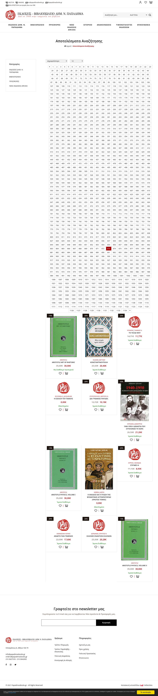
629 (51, 201)
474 (91, 166)
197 (51, 108)
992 (68, 278)
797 (85, 235)
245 (120, 115)
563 (85, 185)
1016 (120, 282)
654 (91, 204)
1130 (98, 313)
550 (114, 181)
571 (131, 185)
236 (68, 115)
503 (51, 173)
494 (103, 170)
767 (120, 228)
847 (63, 247)
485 (51, 170)
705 (74, 216)
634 (80, 201)
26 (62, 73)
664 (148, 204)
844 (148, 243)
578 (68, 189)
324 (57, 135)
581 (85, 189)
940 (80, 266)
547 (97, 181)
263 (120, 119)
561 (74, 185)
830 (68, 243)
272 (68, 123)
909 (108, 259)
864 (57, 251)
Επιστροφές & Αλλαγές (63, 665)
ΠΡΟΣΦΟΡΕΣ (53, 25)
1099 (73, 305)
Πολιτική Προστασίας (87, 658)
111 (74, 88)
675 (108, 208)
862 (148, 247)
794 (68, 235)
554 (137, 181)
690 (91, 212)
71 (76, 81)
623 (120, 197)
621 (108, 197)
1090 (113, 301)
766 (114, 228)
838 (114, 243)
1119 (107, 309)
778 (80, 231)
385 (97, 146)
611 (51, 197)
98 (104, 84)
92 (75, 84)
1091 (120, 301)
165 (74, 100)
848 (68, 247)
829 (63, 243)
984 (125, 274)
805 (131, 235)
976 (80, 274)
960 (91, 270)
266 (137, 119)
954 (57, 270)
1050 (146, 290)
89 (61, 84)
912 (125, 259)
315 (108, 131)
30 (81, 73)
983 (120, 274)
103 (131, 84)
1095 (146, 301)
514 (114, 173)
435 (74, 158)
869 (85, 251)
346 (80, 139)
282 (125, 123)
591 (143, 189)
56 (105, 77)
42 (138, 73)
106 (148, 84)
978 (91, 274)
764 (103, 228)
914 (137, 259)
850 (80, 247)
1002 (128, 278)
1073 (100, 297)
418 (80, 154)
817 (97, 239)
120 (125, 88)
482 (137, 166)
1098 (67, 305)
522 (57, 177)
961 (97, 270)
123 (143, 88)
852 (91, 247)
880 (148, 251)
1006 (53, 282)
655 (97, 204)
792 (57, 235)
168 (91, 100)
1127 (78, 313)
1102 (93, 305)
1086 (87, 301)
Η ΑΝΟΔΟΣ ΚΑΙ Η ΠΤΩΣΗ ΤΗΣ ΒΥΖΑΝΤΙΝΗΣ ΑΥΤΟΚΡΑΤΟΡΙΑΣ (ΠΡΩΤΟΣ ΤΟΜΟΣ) (99, 501)
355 (131, 139)
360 (57, 142)
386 (103, 146)
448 (148, 158)
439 (97, 158)
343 (63, 139)
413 (51, 154)
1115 (80, 309)
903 (74, 259)
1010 (80, 282)
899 (51, 259)
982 (114, 274)
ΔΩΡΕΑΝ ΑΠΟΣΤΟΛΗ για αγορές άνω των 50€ (28, 5)
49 (71, 77)
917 (51, 262)
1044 (107, 290)
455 (85, 162)
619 (97, 197)
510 (91, 173)
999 (108, 278)
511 (97, 173)
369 (108, 142)
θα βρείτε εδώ (106, 693)
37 (114, 73)
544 (80, 181)
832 (80, 243)
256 (80, 119)
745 (97, 224)
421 (97, 154)
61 (129, 77)
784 (114, 231)
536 (137, 177)
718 (148, 216)
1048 (133, 290)
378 (57, 146)
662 (137, 204)
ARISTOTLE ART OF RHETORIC (63, 365)
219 (74, 112)
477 (108, 166)
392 (137, 146)
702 (57, 216)
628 (148, 197)
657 (108, 204)
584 (103, 189)
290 (68, 127)
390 (125, 146)
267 (143, 119)
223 (97, 112)
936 (57, 266)
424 (114, 154)
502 (148, 170)
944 (103, 266)
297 (108, 127)
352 (114, 139)
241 (97, 115)
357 (143, 139)
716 (137, 216)
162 (57, 100)
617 (85, 197)
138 (125, 92)
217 (63, 112)
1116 (87, 309)
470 (68, 166)
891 (108, 255)
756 (57, 228)
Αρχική (67, 48)
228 (125, 112)
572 (137, 185)
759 (74, 228)
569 (120, 185)
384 (91, 146)
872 (103, 251)
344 (68, 139)
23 (150, 69)
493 (97, 170)
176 (137, 100)
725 (85, 220)
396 (57, 150)
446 (137, 158)
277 (97, 123)
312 (91, 131)
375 (143, 142)
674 (103, 208)
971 (51, 274)
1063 (133, 293)
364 (80, 142)
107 (51, 88)
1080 (146, 297)
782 (103, 231)
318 (125, 131)
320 (137, 131)
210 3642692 (29, 2)
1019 (140, 282)
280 (114, 123)
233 (51, 115)
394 (148, 146)
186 (91, 104)
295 (97, 127)
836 (103, 243)
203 (85, 108)
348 (91, 139)
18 (126, 69)
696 (125, 212)
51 (81, 77)
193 (131, 104)
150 (91, 96)
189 (108, 104)
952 (148, 266)
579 (74, 189)
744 (91, 224)
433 (63, 158)
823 (131, 239)
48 (67, 77)
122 (137, 88)
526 (80, 177)
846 (57, 247)
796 (80, 235)
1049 (140, 290)
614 (68, 197)
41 (133, 73)
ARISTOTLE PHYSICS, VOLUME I (63, 498)
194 (137, 104)
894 (125, 255)
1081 (53, 301)
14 (107, 69)
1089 (107, 301)
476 (103, 166)
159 (143, 96)
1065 (146, 293)
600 (91, 193)
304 (148, 127)
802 (114, 235)
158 (137, 96)
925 (97, 262)
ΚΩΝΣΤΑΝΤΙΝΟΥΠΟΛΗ (99, 365)
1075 (113, 297)
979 (97, 274)
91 (70, 84)
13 (102, 69)
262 (114, 119)
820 (114, 239)
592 (148, 189)
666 (57, 208)
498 (125, 170)
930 (125, 262)
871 (97, 251)
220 (80, 112)
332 (103, 135)
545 (85, 181)
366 (91, 142)
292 (80, 127)
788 (137, 231)
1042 (93, 290)
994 (80, 278)
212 (137, 108)
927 (108, 262)
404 (103, 150)
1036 (53, 290)
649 (63, 204)
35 (105, 73)
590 (137, 189)
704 (68, 216)
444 (125, 158)
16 (117, 69)
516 (125, 173)
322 (148, 131)
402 (91, 150)
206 (103, 108)
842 (137, 243)
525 (74, 177)
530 (103, 177)
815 (85, 239)
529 (97, 177)
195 (143, 104)
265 (131, 119)
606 (125, 193)
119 (120, 88)
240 (91, 115)
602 (103, 193)
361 (63, 142)
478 (114, 166)
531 (108, 177)
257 (85, 119)
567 (108, 185)
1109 (140, 305)
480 (125, 166)
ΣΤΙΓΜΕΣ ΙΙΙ (135, 468)
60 (124, 77)
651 (74, 204)
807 (143, 235)
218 (68, 112)
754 (148, 224)
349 (97, 139)
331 (97, 135)
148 (80, 96)
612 (57, 197)
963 (108, 270)
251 (51, 119)
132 (91, 92)
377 (51, 146)
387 (108, 146)
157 (131, 96)
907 (97, 259)
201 (74, 108)
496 (114, 170)
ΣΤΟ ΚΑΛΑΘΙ (66, 376)
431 (51, 158)
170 (103, 100)
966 (125, 270)
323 (51, 135)
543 (74, 181)
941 (85, 266)
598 (80, 193)
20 (136, 69)
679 (131, 208)
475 (97, 166)
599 (85, 193)
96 (94, 84)
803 (120, 235)
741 (74, 224)
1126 (72, 313)
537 (143, 177)
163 (63, 100)
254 (68, 119)
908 (103, 259)
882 (57, 255)
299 (120, 127)
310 (80, 131)
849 (74, 247)
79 (114, 81)
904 (80, 259)
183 (74, 104)
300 (125, 127)
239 (85, 115)
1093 (133, 301)
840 (125, 243)
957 (74, 270)
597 (74, 193)
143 (51, 96)
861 (143, 247)
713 (120, 216)
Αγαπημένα (145, 2)
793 (63, 235)
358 (148, 139)
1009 (73, 282)
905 (85, 259)
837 (108, 243)
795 (74, 235)
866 (68, 251)
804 (125, 235)
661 (131, 204)
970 (148, 270)
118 (114, 88)
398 (68, 150)
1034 (140, 286)
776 (68, 231)
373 (131, 142)
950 (137, 266)
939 (74, 266)
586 (114, 189)
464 (137, 162)
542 (68, 181)
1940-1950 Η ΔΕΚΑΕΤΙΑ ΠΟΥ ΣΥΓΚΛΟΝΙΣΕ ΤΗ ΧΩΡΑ (134, 430)
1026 (87, 286)
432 (57, 158)
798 (91, 235)
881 (51, 255)
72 (81, 81)
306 (57, 131)
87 (51, 84)
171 (108, 100)
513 (108, 173)
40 (129, 73)
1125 (146, 309)
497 (120, 170)
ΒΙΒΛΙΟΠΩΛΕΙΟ (34, 25)
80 (119, 81)
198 (57, 108)
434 (68, 158)
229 (131, 112)
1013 (100, 282)
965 (120, 270)
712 (114, 216)
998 (103, 278)
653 (85, 204)
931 (131, 262)
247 (131, 115)
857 (120, 247)
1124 (140, 309)
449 (51, 162)
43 (143, 73)
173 (120, 100)
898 (148, 255)
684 (57, 212)
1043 (100, 290)
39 (124, 73)
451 (63, 162)
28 (71, 73)
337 (131, 135)
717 (143, 216)
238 (80, 115)
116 (103, 88)
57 (110, 77)
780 (91, 231)
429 (143, 154)
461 (120, 162)
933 (143, 262)
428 (137, 154)
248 (137, 115)
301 (131, 127)
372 (125, 142)
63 (138, 77)
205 (97, 108)
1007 (60, 282)
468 (57, 166)
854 (103, 247)
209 (120, 108)
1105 (113, 305)
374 (137, 142)
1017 (127, 282)
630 (57, 201)
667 (63, 208)
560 (68, 185)
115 (97, 88)
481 (131, 166)
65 (148, 77)
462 (125, 162)
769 (131, 228)
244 (114, 115)
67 (57, 81)
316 (114, 131)
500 (137, 170)
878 (137, 251)
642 (125, 201)
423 (108, 154)
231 (143, 112)
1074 (107, 297)
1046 (120, 290)
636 (91, 201)
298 (114, 127)
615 (74, 197)
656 (103, 204)
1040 (80, 290)
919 (63, 262)
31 (86, 73)
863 (51, 251)
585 (108, 189)
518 (137, 173)
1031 (120, 286)
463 (131, 162)
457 (97, 162)
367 (97, 142)
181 (63, 104)
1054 (73, 293)
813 (74, 239)
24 (52, 73)
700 (148, 212)
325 (63, 135)
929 (120, 262)
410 (137, 150)
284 (137, 123)
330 (91, 135)
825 (143, 239)
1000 (115, 278)
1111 (53, 309)
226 (114, 112)
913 (131, 259)
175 (131, 100)
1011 (87, 282)
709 (97, 216)
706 (80, 216)
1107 (127, 305)
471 (74, 166)
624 (125, 197)
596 (68, 193)
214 (148, 108)
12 (98, 69)
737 (51, 224)
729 (108, 220)
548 (103, 181)
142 (148, 92)
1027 (93, 286)
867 (74, 251)
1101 (87, 305)
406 (114, 150)
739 (63, 224)
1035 (146, 286)
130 (80, 92)
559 (63, 185)
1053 (67, 293)
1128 (85, 313)
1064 (140, 293)
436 (80, 158)
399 (74, 150)
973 (63, 274)
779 (85, 231)
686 (68, 212)
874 (114, 251)
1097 (60, 305)
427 (131, 154)
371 (120, 142)
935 (51, 266)
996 (91, 278)
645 (143, 201)
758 (68, 228)
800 (103, 235)
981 (108, 274)
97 (99, 84)
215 (51, 112)
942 (91, 266)
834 (91, 243)
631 (63, 201)
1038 (67, 290)
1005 (148, 278)
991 (63, 278)
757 (63, 228)
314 (103, 131)
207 (108, 108)
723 (74, 220)
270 (57, 123)
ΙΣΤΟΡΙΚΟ (83, 25)
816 (91, 239)
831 (74, 243)
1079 (140, 297)
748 (114, 224)
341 (51, 139)
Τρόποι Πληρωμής (62, 650)
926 (103, 262)
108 (57, 88)
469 (63, 166)
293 (85, 127)
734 (137, 220)
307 (63, 131)
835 (97, 243)
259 (97, 119)
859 (131, 247)
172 (114, 100)
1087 (93, 301)
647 (51, 204)
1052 (60, 293)
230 (137, 112)
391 (131, 146)
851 (85, 247)
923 (85, 262)
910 (114, 259)
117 (108, 88)
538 (148, 177)
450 (57, 162)
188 (103, 104)
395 (51, 150)
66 (52, 81)
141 (143, 92)
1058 (100, 293)
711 (108, 216)
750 (125, 224)
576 (57, 189)
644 (137, 201)
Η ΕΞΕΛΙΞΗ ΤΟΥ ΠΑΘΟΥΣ (63, 401)
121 (131, 88)
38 (119, 73)
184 (80, 104)
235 (63, 115)
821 (120, 239)
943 (97, 266)
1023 (67, 286)
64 (143, 77)
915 (143, 259)
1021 (53, 286)
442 (114, 158)
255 (74, 119)
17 (121, 69)
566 (103, 185)
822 (125, 239)
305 (51, 131)
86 (148, 81)
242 (103, 115)
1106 (120, 305)
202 (80, 108)
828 (57, 243)
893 (120, 255)
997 (97, 278)
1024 (73, 286)
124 (148, 88)
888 (91, 255)
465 (143, 162)
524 (68, 177)
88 (56, 84)
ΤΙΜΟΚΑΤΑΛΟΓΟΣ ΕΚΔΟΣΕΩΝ (122, 27)
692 (103, 212)
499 (131, 170)
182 (68, 104)
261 (108, 119)
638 (103, 201)
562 (80, 185)
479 (120, 166)
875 (120, 251)
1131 (105, 313)
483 (143, 166)
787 (131, 231)
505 (63, 173)
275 (85, 123)
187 (97, 104)
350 (103, 139)
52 (86, 77)
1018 (133, 282)
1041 (87, 290)
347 (85, 139)
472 (80, 166)
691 (97, 212)
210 (125, 108)
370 (114, 142)
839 (120, 243)
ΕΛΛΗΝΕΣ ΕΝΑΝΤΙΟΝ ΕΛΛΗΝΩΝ (99, 542)
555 (143, 181)
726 (91, 220)
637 (97, 201)
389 (120, 146)
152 (103, 96)
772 (148, 228)
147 (74, 96)
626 (137, 197)
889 (97, 255)
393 (143, 146)
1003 (135, 278)
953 (51, 270)
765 (108, 228)
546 (91, 181)
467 (51, 166)
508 (80, 173)
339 (143, 135)
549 (108, 181)
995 (85, 278)
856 (114, 247)
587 (120, 189)
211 (131, 108)
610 (148, 193)
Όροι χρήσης (84, 654)
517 (131, 173)
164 (68, 100)
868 (80, 251)
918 (57, 262)
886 (80, 255)
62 (133, 77)
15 (112, 69)
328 (80, 135)
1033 (133, 286)
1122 (127, 309)
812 (68, 239)
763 (97, 228)
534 (125, 177)
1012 (93, 282)
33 (95, 73)
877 (131, 251)
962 (103, 270)
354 (125, 139)
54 (95, 77)
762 (91, 228)
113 (85, 88)
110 (68, 88)
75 (95, 81)
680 (137, 208)
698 (137, 212)
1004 (141, 278)
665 (51, 208)
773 (51, 231)
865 (63, 251)
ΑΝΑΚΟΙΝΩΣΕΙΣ (100, 25)
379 (63, 146)
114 (91, 88)
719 (51, 220)
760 (80, 228)
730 (114, 220)
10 (88, 69)
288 (57, 127)
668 (68, 208)
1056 (87, 293)
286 (148, 123)
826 (148, 239)
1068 (67, 297)
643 (131, 201)
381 (74, 146)
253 (63, 119)
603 (108, 193)
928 (114, 262)
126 (57, 92)
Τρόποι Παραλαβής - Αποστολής (62, 655)
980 (103, 274)
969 (143, 270)
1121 (120, 309)
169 (97, 100)
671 (85, 208)
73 (86, 81)
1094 (140, 301)
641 (120, 201)
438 (91, 158)
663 (143, 204)
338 (137, 135)
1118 (100, 309)
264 (125, 119)
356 (137, 139)
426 (125, 154)
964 (114, 270)
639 (108, 201)
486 (57, 170)
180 (57, 104)
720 (57, 220)
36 (110, 73)
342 (57, 139)
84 (138, 81)
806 (137, 235)
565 (97, 185)
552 (125, 181)
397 (63, 150)
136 (114, 92)
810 (57, 239)
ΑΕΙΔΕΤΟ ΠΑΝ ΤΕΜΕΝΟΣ (63, 540)
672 (91, 208)
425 (120, 154)
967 (131, 270)
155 (120, 96)
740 (68, 224)
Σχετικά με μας (84, 650)
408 (125, 150)
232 (148, 112)
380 (68, 146)
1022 (60, 286)
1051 (53, 293)
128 (68, 92)
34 (100, 73)
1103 (100, 305)
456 (91, 162)
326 (68, 135)
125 (51, 92)
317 (120, 131)
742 (80, 224)
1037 (60, 290)
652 (80, 204)
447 (143, 158)
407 (120, 150)
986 (137, 274)
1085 (80, 301)
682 (148, 208)
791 (51, 235)
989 (51, 278)
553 (131, 181)
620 (103, 197)
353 (120, 139)
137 (120, 92)
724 (80, 220)
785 (120, 231)
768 (125, 228)
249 (143, 115)
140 (137, 92)
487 (63, 170)
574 (148, 185)
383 (85, 146)
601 (97, 193)
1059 (107, 293)
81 (124, 81)
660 (125, 204)
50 (76, 77)
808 (148, 235)
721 (63, 220)
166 (80, 100)
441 (108, 158)
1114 (73, 309)
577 (63, 189)
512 (103, 173)
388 (114, 146)
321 (143, 131)
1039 (73, 290)
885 (74, 255)
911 (120, 259)
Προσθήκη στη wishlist (60, 376)
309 (74, 131)
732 (125, 220)
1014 (107, 282)
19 (131, 69)
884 (68, 255)
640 (114, 201)
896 (137, 255)
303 (143, 127)
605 (120, 193)
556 (148, 181)
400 (80, 150)
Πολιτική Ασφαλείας (62, 661)
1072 (93, 297)
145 (63, 96)
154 (114, 96)
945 (108, 266)
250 (148, 115)
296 (103, 127)
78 (110, 81)
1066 (53, 297)
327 (74, 135)
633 (74, 201)
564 (91, 185)
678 (125, 208)
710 (103, 216)
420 (91, 154)
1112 (60, 309)
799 (97, 235)
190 (114, 104)
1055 (80, 293)
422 (103, 154)
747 (108, 224)
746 (103, 224)
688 (80, 212)
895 (131, 255)
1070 (80, 297)
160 (148, 96)
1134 (125, 313)
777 (74, 231)
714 (125, 216)
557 (51, 185)
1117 (93, 309)
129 (74, 92)
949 (131, 266)
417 (74, 154)
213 (143, 108)
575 (51, 189)
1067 (60, 297)
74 (90, 81)
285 (143, 123)
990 (57, 278)
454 (80, 162)
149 (85, 96)
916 (148, 259)
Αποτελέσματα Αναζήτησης (83, 48)
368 (103, 142)
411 (143, 150)
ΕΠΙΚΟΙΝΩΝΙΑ (143, 25)
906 (91, 259)
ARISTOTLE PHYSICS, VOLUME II (135, 570)
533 (120, 177)
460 (114, 162)
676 (114, 208)
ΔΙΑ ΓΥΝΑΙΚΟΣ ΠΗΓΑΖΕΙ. (99, 401)
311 (85, 131)
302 (137, 127)
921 (74, 262)
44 (148, 73)
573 (143, 185)
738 (57, 224)
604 (114, 193)
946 (114, 266)
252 (57, 119)
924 (91, 262)
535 (131, 177)
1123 (133, 309)
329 (85, 135)
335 (120, 135)
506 (68, 173)
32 (90, 73)
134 (103, 92)
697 (131, 212)
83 (133, 81)
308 (68, 131)
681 (143, 208)
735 (143, 220)
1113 (67, 309)
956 (68, 270)
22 (145, 69)
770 (137, 228)
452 (68, 162)
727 (97, 220)
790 (148, 231)
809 (51, 239)
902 (68, 259)
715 (131, 216)
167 (85, 100)
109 (63, 88)
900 (57, 259)
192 (125, 104)
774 (57, 231)
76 (100, 81)
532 (114, 177)
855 (108, 247)
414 (57, 154)
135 (108, 92)
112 (80, 88)
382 (80, 146)
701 (51, 216)
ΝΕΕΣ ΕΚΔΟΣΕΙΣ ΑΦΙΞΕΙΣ (69, 28)
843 (143, 243)
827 (51, 243)
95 (90, 84)
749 (120, 224)
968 (137, 270)
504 (57, 173)
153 (108, 96)
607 (131, 193)
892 (114, 255)
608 (137, 193)
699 (143, 212)
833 (85, 243)
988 (148, 274)
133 (97, 92)
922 (80, 262)
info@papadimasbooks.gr (80, 2)
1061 (120, 293)
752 (137, 224)
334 (114, 135)
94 (85, 84)
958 (80, 270)
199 (63, 108)
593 (51, 193)
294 (91, 127)
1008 (67, 282)
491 (85, 170)
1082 (60, 301)
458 (103, 162)
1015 (113, 282)
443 (120, 158)
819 (108, 239)
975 (74, 274)
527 (85, 177)
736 (148, 220)
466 (148, 162)
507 (74, 173)
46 (57, 77)
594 (57, 193)
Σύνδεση (140, 2)
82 (129, 81)
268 (148, 119)
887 (85, 255)
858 (125, 247)
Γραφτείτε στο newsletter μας (79, 613)
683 (51, 212)
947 (120, 266)
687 (74, 212)
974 (68, 274)
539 (51, 181)
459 (108, 162)
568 (114, 185)
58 (114, 77)
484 (148, 166)
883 (63, 255)
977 (85, 274)
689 (85, 212)
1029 (107, 286)
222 (91, 112)
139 (131, 92)
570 (125, 185)
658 (114, 204)
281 (120, 123)
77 (105, 81)
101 (119, 84)
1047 (127, 290)
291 (74, 127)
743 (85, 224)
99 (109, 84)
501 (143, 170)
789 (143, 231)
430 (148, 154)
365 (85, 142)
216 (57, 112)
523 (63, 177)
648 (57, 204)
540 (57, 181)
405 (108, 150)
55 (100, 77)
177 (143, 100)
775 (63, 231)
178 (148, 100)
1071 (87, 297)
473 (85, 166)
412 (148, 150)
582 (91, 189)
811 (63, 239)
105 (142, 84)
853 (97, 247)
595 (63, 193)
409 (131, 150)
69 (67, 81)
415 (63, 154)
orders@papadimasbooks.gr (52, 2)
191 (120, 104)
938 (68, 266)
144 (57, 96)
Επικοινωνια (84, 663)
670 (80, 208)
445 (131, 158)
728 (103, 220)
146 (68, 96)
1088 (100, 301)
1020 (146, 282)
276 (91, 123)
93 (80, 84)
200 (68, 108)
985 (131, 274)
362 (68, 142)
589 (131, 189)
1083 (67, 301)
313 (97, 131)
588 (125, 189)
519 (143, 173)
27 (67, 73)
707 (85, 216)
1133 (118, 313)
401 (85, 150)
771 (143, 228)
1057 (93, 293)
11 (93, 69)
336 (125, 135)
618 (91, 197)
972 (57, 274)
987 (143, 274)
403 (97, 150)
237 (74, 115)
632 (68, 201)
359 (51, 142)
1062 (127, 293)
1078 (133, 297)
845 (51, 247)
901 (63, 259)
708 (91, 216)
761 (85, 228)
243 (108, 115)
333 (108, 135)
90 (66, 84)
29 (76, 73)
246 (125, 115)
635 (85, 201)
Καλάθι (150, 2)
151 (97, 96)
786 (125, 231)
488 (68, 170)
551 (120, 181)
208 (114, 108)
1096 (53, 305)
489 (74, 170)
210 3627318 (14, 2)
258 (91, 119)
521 (51, 177)
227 (120, 112)
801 (108, 235)
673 (97, 208)
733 (131, 220)
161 (51, 100)
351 (108, 139)
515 (120, 173)
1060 (113, 293)
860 (137, 247)
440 (103, 158)
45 (52, 77)
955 (63, 270)
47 (62, 77)
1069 (73, 297)
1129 (92, 313)
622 (114, 197)
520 (148, 173)
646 (148, 201)
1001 (121, 278)
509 (85, 173)
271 (63, 123)
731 (120, 220)
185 (85, 104)
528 (91, 177)
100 (114, 84)
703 (63, 216)
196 (148, 104)
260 (103, 119)
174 (125, 100)
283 (131, 123)
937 (63, 266)
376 (148, 142)
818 (103, 239)
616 (80, 197)
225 (108, 112)
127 (63, 92)
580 (80, 189)
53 (90, 77)
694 (114, 212)
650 (68, 204)
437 (85, 158)
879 (143, 251)
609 (143, 193)
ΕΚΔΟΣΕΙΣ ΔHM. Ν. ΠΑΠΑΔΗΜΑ (15, 28)
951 (143, 266)
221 (85, 112)
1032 (127, 286)
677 (120, 208)
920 (68, 262)
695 (120, 212)
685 (63, 212)
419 (85, 154)
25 (57, 73)
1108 (133, 305)
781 (97, 231)
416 (68, 154)
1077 (127, 297)
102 (125, 84)
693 (108, 212)
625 (131, 197)
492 (91, 170)
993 (74, 278)
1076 (120, 297)
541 (63, 181)
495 (108, 170)
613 (63, 197)
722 (68, 220)
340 (148, 135)
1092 (127, 301)
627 (143, 197)
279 (108, 123)
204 (91, 108)
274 (80, 123)
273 (74, 123)
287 (51, 127)
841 (131, 243)
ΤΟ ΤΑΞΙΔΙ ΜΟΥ (134, 335)
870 (91, 251)
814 (80, 239)
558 (57, 185)
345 (74, 139)
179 (51, 104)
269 (51, 123)
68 (62, 81)
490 (80, 170)
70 (71, 81)
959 (85, 270)
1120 (113, 309)
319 (131, 131)
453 (74, 162)
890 (103, 255)
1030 (113, 286)
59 (119, 77)
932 (137, 262)
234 (57, 115)
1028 (100, 286)
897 (143, 255)
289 (63, 127)
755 (51, 228)
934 (148, 262)
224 (103, 112)
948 (125, 266)
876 (125, 251)
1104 (107, 305)
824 (137, 239)
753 (143, 224)
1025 (80, 286)
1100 (80, 305)
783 (108, 231)
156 (125, 96)
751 (131, 224)
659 (120, 204)
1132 (112, 313)
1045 (113, 290)
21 (140, 69)
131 (85, 92)
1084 (73, 301)
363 (74, 142)
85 (143, 81)
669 (74, 208)
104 (136, 84)
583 (97, 189)
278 (103, 123)
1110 (146, 305)
